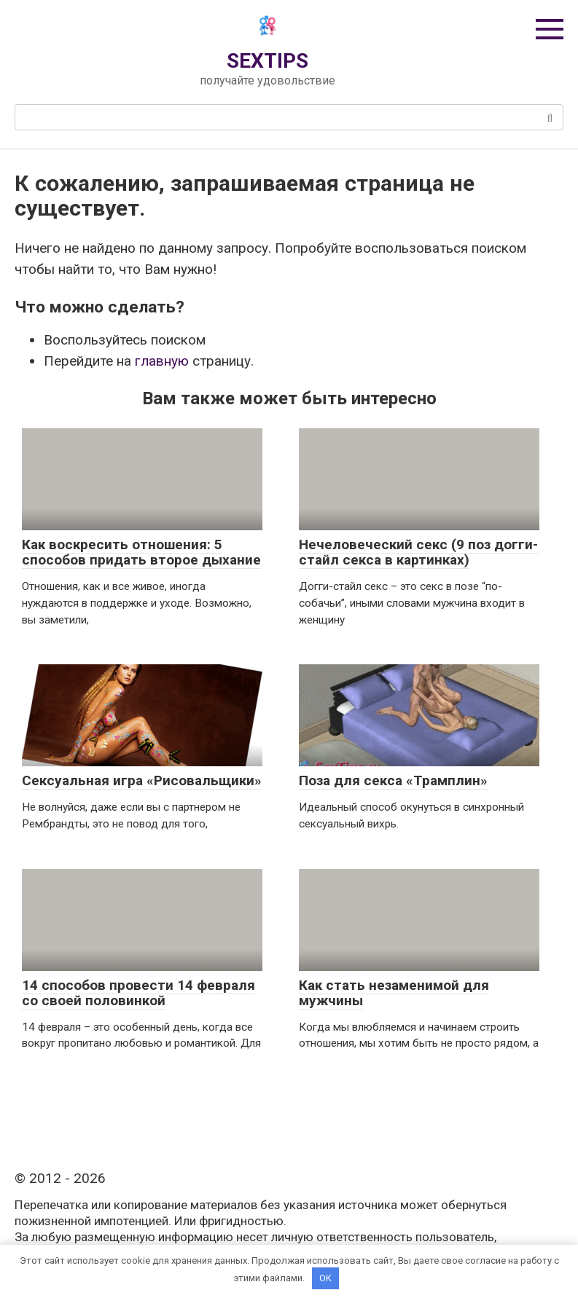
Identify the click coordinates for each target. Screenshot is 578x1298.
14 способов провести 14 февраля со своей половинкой (138, 993)
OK (325, 1278)
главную (162, 361)
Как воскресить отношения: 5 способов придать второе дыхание (141, 552)
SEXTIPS (267, 61)
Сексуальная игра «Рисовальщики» (142, 780)
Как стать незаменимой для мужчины (394, 993)
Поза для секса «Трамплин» (393, 780)
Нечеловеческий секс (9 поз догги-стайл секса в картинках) (418, 552)
